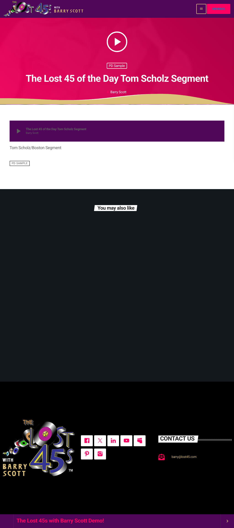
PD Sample (117, 66)
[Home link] (44, 9)
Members (218, 9)
